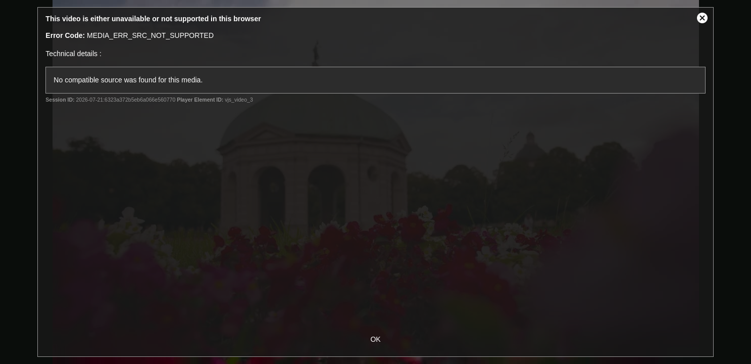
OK (375, 339)
